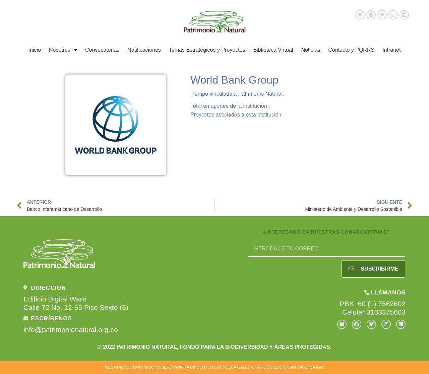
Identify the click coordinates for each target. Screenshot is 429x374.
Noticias (310, 50)
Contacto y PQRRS (351, 50)
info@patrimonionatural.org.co (70, 329)
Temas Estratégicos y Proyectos (207, 50)
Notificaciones (144, 50)
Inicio (34, 50)
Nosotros (63, 50)
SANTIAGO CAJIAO (306, 367)
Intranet (391, 50)
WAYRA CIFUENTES (194, 367)
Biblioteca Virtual (273, 50)
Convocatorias (102, 50)
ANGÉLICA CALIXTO (235, 367)
